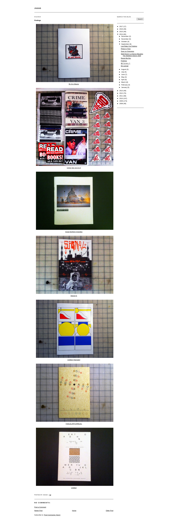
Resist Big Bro (126, 58)
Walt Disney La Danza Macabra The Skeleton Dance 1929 (132, 55)
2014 (121, 34)
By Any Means (74, 84)
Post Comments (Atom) (52, 515)
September (125, 44)
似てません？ (125, 63)
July (123, 72)
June (123, 74)
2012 (121, 93)
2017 (121, 26)
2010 (121, 98)
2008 (121, 103)
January (124, 87)
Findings (37, 20)
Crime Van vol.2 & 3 (74, 168)
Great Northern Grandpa (73, 232)
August (123, 69)
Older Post (109, 510)
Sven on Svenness (127, 51)
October (124, 41)
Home (74, 510)
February (124, 85)
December (125, 36)
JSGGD (37, 8)
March (123, 82)
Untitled (73, 488)
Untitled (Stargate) (73, 360)
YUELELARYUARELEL (74, 424)
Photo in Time (126, 49)
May (123, 77)
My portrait (124, 66)
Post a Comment (40, 507)
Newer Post (38, 510)
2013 (121, 91)
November (125, 39)
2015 (121, 31)
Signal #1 (73, 296)
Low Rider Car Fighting (129, 46)
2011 (121, 96)
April (123, 79)
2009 (121, 101)
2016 (121, 29)
